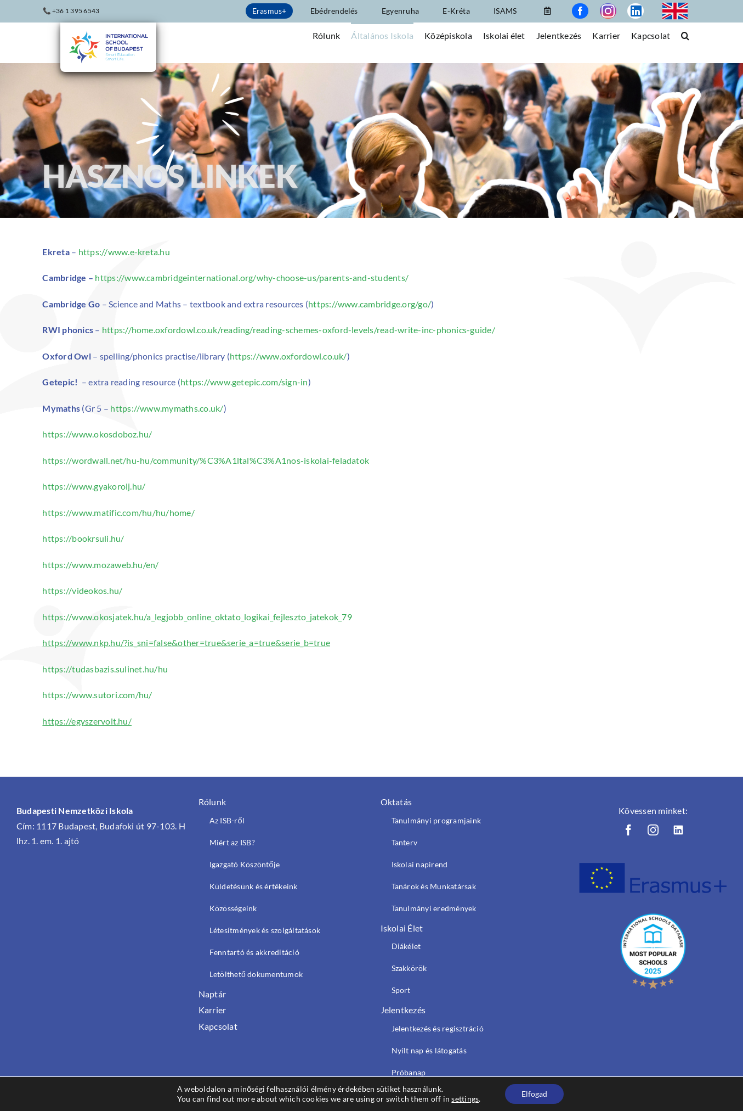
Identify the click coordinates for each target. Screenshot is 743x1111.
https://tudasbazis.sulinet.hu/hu (105, 669)
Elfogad (534, 1093)
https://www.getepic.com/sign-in (244, 382)
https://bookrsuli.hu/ (83, 538)
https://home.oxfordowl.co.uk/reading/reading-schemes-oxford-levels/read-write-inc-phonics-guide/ (298, 329)
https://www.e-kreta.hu (124, 251)
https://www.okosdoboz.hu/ (97, 434)
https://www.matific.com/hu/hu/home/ (118, 512)
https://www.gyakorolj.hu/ (93, 486)
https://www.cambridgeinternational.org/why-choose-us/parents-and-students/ (252, 277)
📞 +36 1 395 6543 (71, 11)
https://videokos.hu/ (82, 590)
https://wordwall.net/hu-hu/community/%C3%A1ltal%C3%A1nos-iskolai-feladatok (205, 460)
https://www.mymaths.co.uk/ (166, 408)
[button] (685, 35)
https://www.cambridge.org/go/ (369, 304)
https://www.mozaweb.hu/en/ (100, 564)
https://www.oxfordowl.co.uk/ (288, 356)
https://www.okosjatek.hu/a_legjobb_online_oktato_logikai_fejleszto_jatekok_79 (196, 616)
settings (465, 1098)
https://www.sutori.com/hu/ (97, 694)
